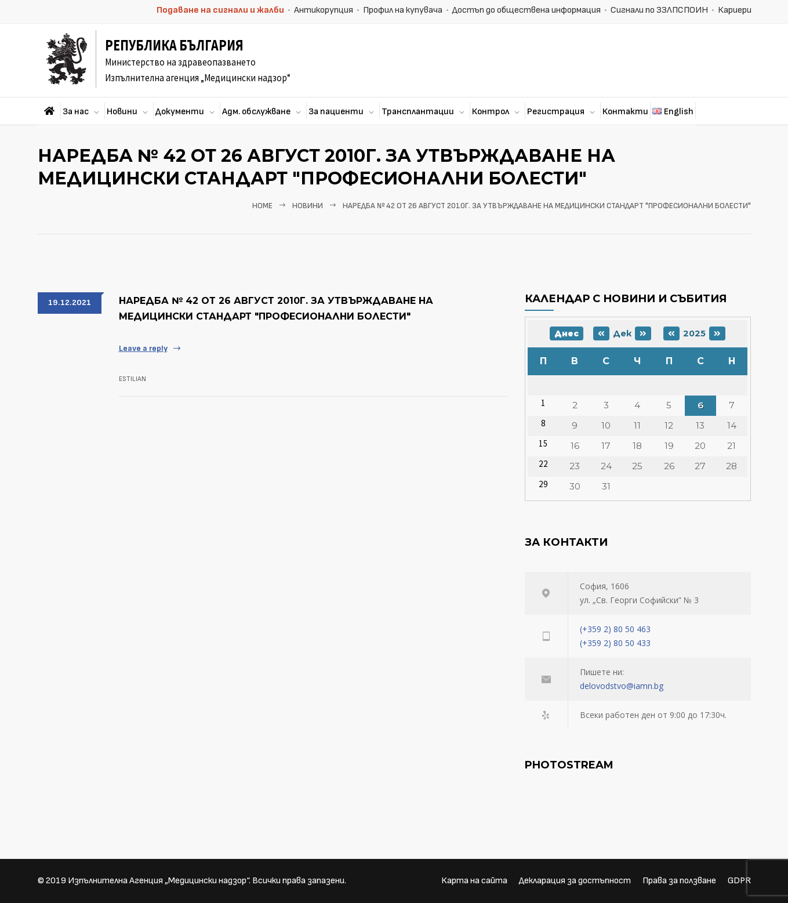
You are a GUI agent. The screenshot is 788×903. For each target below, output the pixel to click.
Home (262, 206)
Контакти (625, 111)
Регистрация (555, 111)
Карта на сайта (474, 880)
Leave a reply (143, 348)
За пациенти (336, 111)
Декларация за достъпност (575, 880)
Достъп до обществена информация (526, 10)
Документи (179, 111)
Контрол (490, 111)
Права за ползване (679, 880)
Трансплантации (418, 111)
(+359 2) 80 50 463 (615, 628)
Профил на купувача (402, 10)
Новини (122, 111)
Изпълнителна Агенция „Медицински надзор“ (158, 880)
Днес (566, 333)
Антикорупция (323, 10)
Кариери (734, 10)
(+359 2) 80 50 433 (615, 642)
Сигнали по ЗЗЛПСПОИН (659, 10)
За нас (76, 111)
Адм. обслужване (256, 111)
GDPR (739, 880)
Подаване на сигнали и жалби (220, 10)
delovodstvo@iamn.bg (621, 685)
